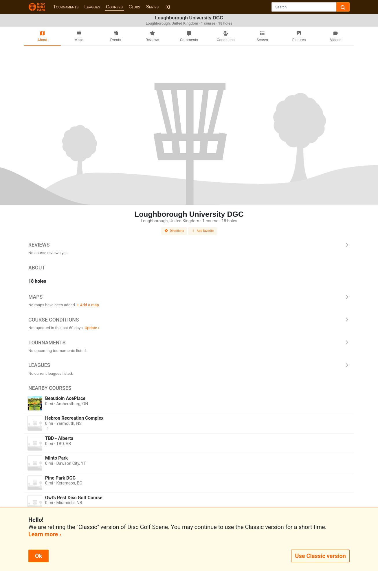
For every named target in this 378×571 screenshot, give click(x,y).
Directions (174, 231)
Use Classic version (320, 555)
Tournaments (65, 6)
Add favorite (202, 231)
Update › (92, 327)
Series (152, 6)
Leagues (92, 6)
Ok (38, 555)
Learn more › (44, 534)
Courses (114, 6)
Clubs (134, 6)
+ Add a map (88, 304)
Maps (189, 297)
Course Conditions (189, 320)
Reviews (189, 245)
